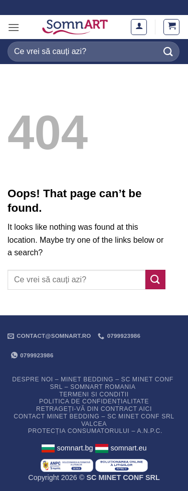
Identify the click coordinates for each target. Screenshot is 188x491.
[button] (14, 27)
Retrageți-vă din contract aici (94, 408)
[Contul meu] (139, 27)
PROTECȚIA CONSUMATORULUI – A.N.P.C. (95, 430)
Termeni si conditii (94, 394)
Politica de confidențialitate (94, 401)
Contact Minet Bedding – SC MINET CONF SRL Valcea (94, 420)
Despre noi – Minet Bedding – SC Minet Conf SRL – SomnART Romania (92, 383)
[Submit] (168, 51)
